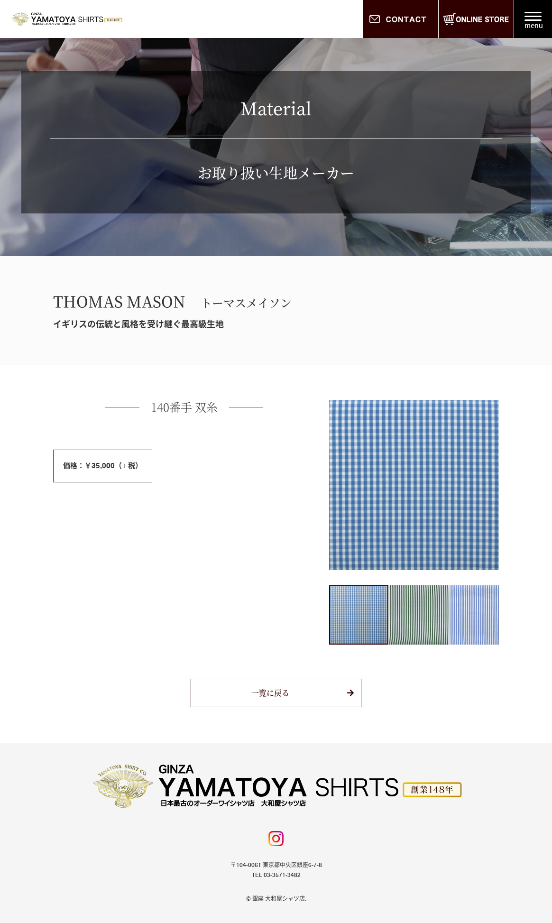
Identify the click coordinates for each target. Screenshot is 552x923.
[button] (337, 485)
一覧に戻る (270, 692)
